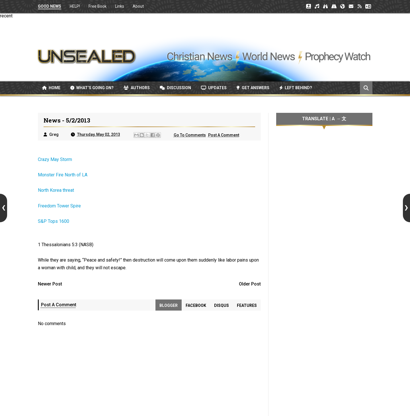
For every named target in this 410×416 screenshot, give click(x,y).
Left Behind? (295, 87)
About (138, 6)
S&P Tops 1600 (53, 221)
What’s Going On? (92, 87)
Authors (137, 87)
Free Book (97, 6)
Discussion (175, 87)
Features (247, 305)
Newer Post (50, 284)
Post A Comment (223, 135)
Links (119, 6)
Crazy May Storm (55, 159)
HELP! (75, 6)
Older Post (250, 284)
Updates (214, 87)
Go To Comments (190, 135)
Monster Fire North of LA (62, 175)
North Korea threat (56, 190)
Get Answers (253, 87)
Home (51, 87)
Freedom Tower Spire (59, 206)
